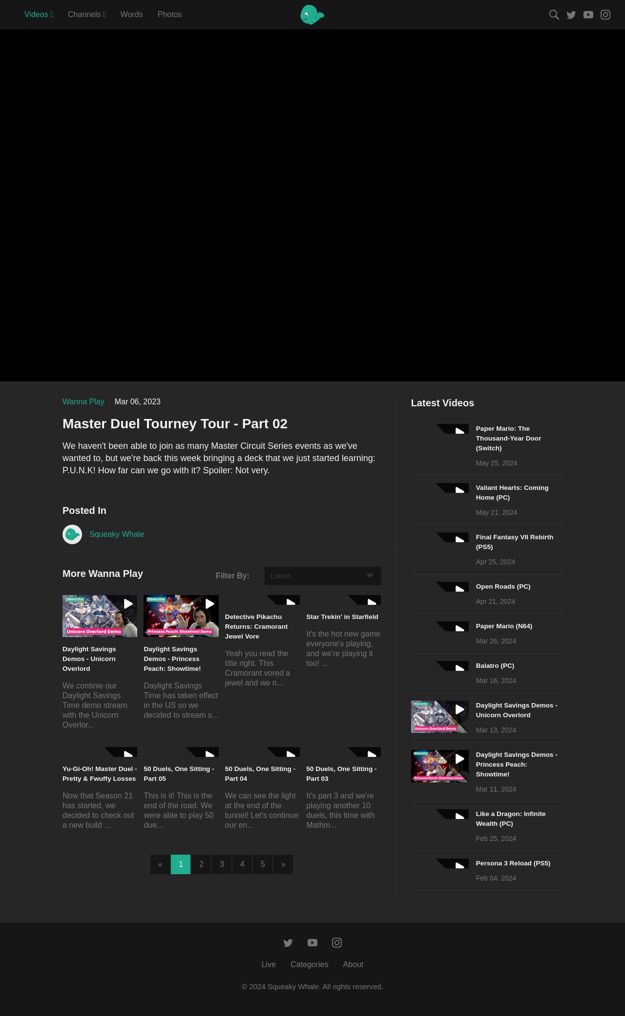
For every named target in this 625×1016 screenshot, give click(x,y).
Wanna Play (83, 402)
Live (269, 964)
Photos (170, 14)
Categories (309, 964)
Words (132, 14)
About (353, 964)
